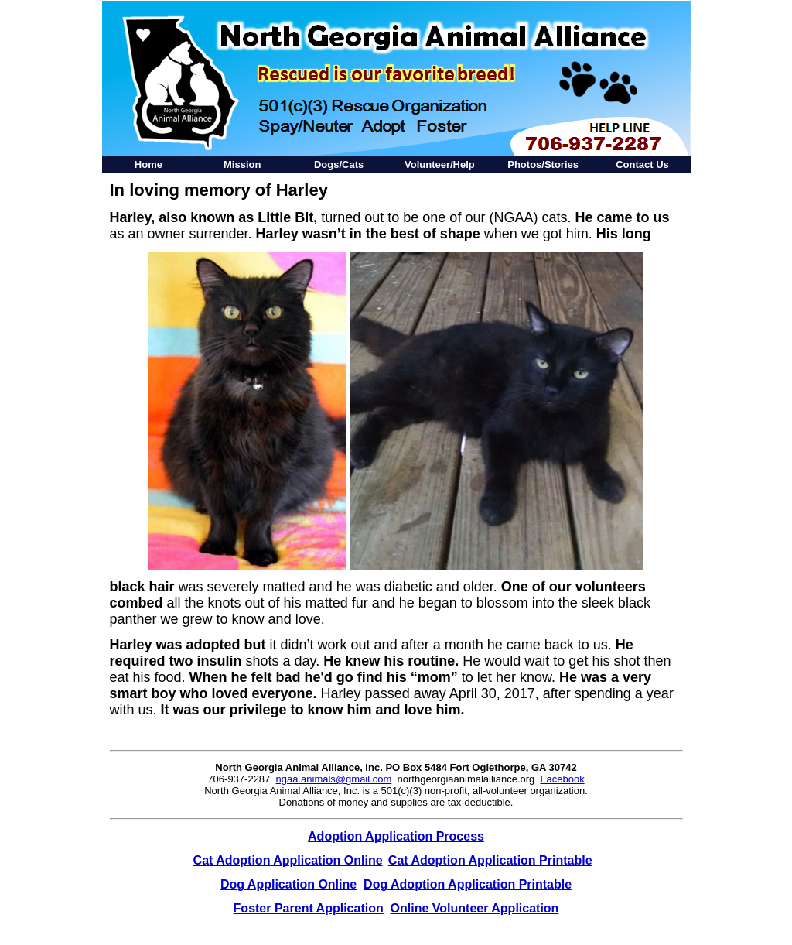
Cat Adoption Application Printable (490, 860)
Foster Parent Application (309, 908)
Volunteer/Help (440, 164)
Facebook (563, 779)
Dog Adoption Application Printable (468, 884)
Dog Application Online (288, 884)
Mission (242, 164)
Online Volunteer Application (475, 908)
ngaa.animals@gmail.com (334, 779)
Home (148, 164)
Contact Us (642, 164)
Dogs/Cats (339, 164)
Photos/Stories (543, 164)
